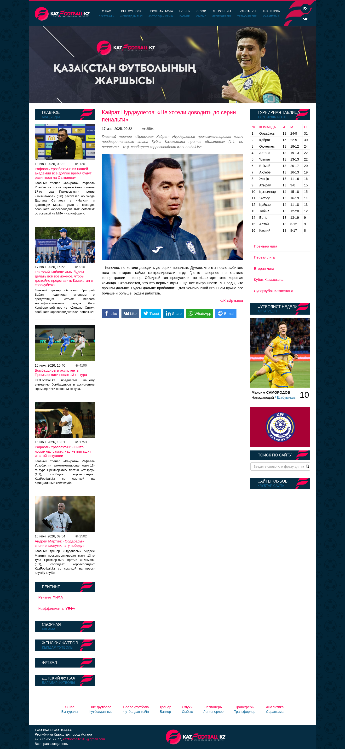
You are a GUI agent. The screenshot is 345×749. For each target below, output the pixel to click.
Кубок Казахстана (268, 279)
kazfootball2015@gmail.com (84, 739)
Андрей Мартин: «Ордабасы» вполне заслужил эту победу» (60, 543)
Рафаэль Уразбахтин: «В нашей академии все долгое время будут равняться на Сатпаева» (63, 173)
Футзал (49, 663)
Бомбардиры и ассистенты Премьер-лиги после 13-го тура (61, 372)
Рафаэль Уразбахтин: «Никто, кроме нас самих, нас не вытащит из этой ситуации (63, 451)
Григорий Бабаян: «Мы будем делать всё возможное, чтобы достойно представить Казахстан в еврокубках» (64, 278)
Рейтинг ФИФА (50, 597)
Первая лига (264, 257)
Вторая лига (264, 268)
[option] (172, 64)
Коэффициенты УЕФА (56, 608)
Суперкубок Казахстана (273, 291)
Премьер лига (265, 246)
